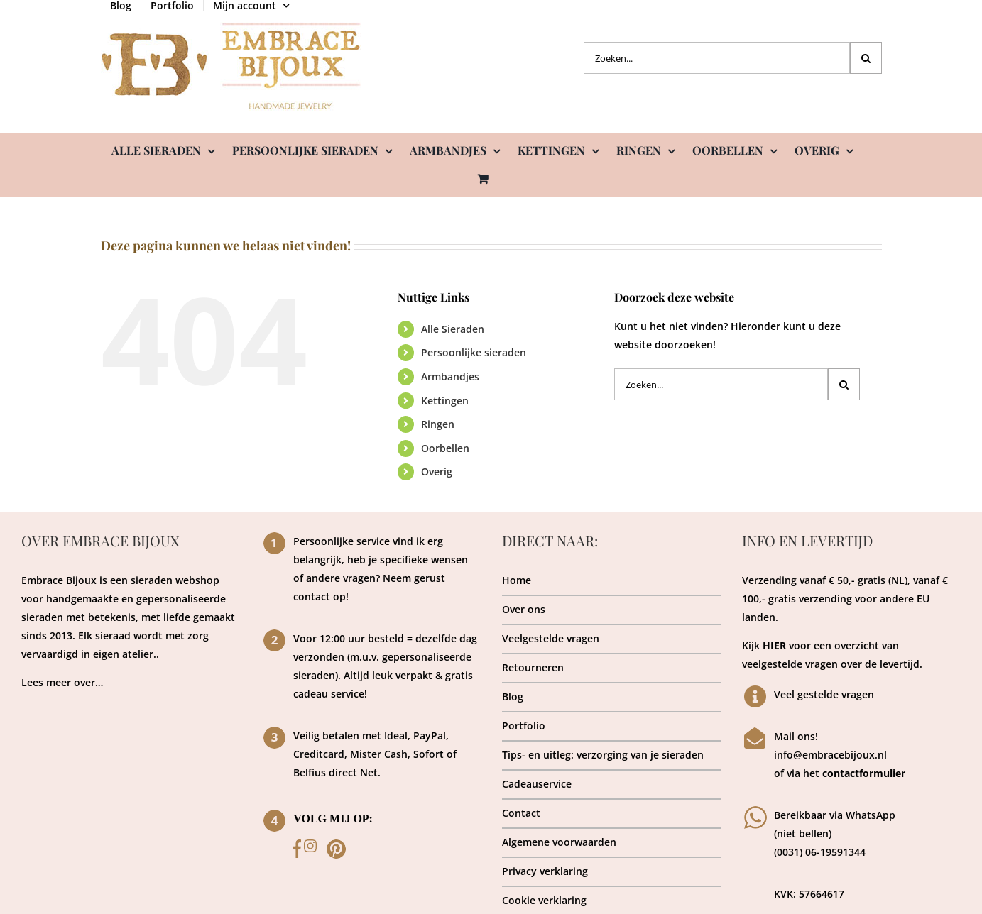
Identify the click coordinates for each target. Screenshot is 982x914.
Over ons (523, 609)
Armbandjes (450, 376)
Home (516, 580)
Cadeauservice (537, 784)
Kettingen (445, 400)
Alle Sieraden (452, 329)
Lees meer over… (62, 682)
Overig (436, 471)
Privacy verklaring (545, 871)
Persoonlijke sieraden (473, 352)
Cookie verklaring (544, 900)
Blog (512, 696)
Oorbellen (445, 448)
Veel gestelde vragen (824, 694)
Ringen (437, 424)
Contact (521, 813)
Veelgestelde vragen (550, 638)
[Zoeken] (866, 58)
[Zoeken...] (717, 58)
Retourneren (533, 667)
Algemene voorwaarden (559, 842)
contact (311, 596)
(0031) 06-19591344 (820, 852)
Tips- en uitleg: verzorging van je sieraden (603, 754)
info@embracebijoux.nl (830, 754)
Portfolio (523, 725)
